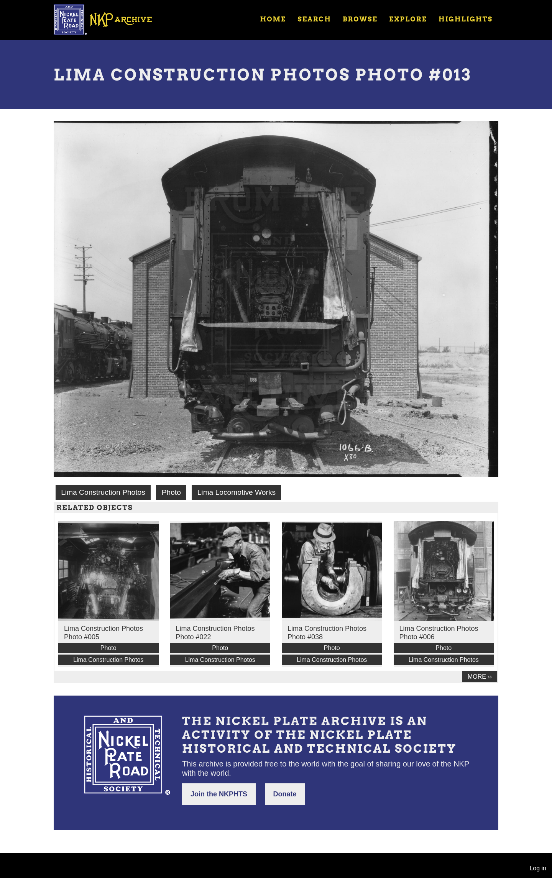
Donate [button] (285, 794)
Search (314, 19)
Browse (360, 19)
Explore (408, 19)
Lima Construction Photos (103, 492)
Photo (171, 492)
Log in (537, 868)
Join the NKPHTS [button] (219, 794)
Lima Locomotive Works (236, 492)
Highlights (466, 19)
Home (273, 19)
